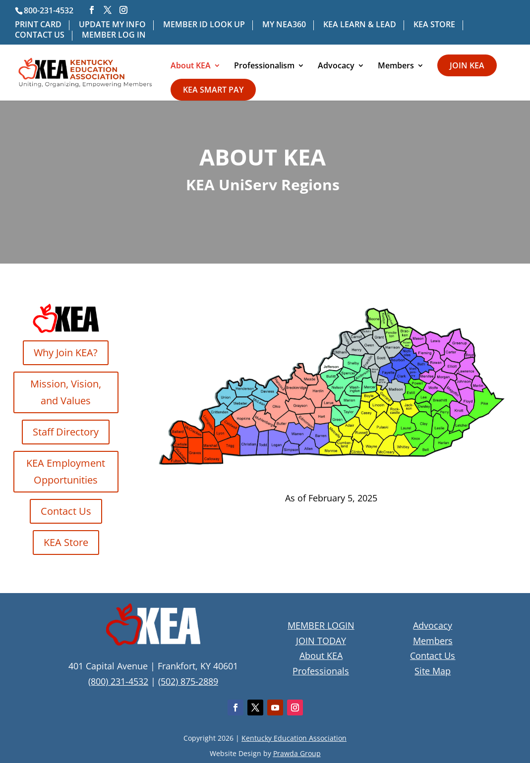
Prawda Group (297, 753)
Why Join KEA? (66, 352)
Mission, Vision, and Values (65, 392)
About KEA (191, 66)
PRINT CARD (38, 25)
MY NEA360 (284, 25)
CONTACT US (39, 35)
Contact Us (66, 511)
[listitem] (200, 437)
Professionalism (264, 66)
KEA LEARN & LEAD (359, 25)
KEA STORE (434, 25)
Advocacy (336, 66)
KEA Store (66, 542)
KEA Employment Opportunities (65, 471)
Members (396, 66)
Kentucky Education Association (294, 738)
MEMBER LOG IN (114, 35)
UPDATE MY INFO (112, 25)
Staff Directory (66, 431)
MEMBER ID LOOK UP (204, 25)
